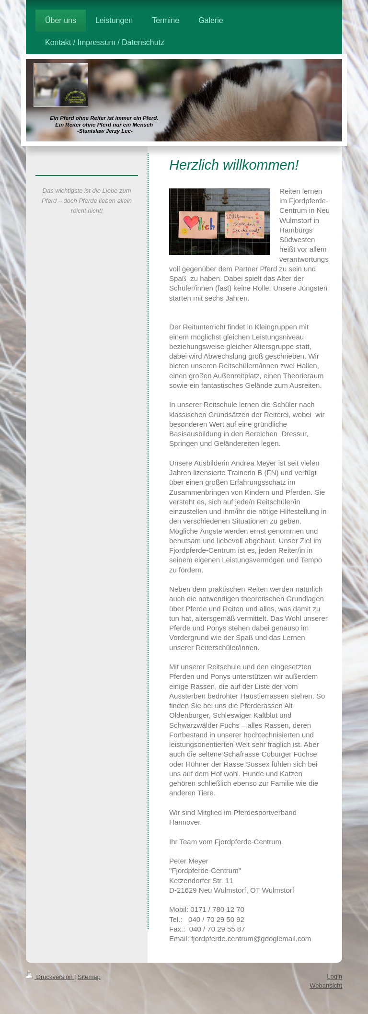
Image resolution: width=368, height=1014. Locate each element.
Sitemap (89, 976)
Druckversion (50, 976)
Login (334, 976)
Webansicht (326, 985)
